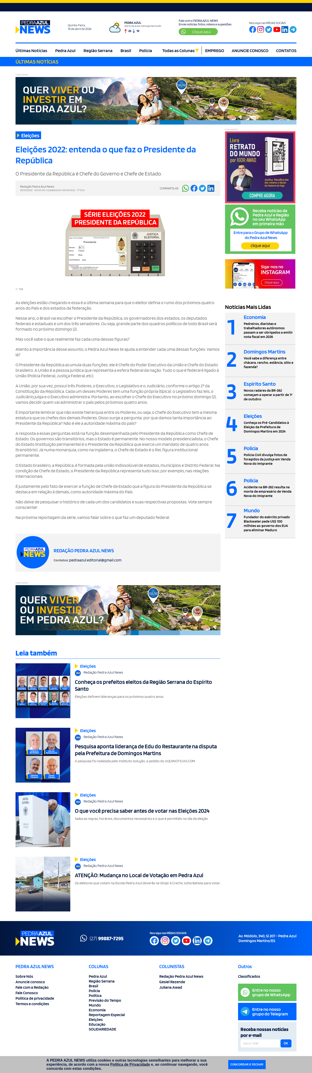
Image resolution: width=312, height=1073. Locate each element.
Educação (97, 1024)
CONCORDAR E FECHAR (247, 1064)
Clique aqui (196, 31)
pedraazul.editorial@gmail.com (95, 560)
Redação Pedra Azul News (181, 976)
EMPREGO (214, 50)
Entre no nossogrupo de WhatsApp (265, 992)
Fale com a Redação (32, 987)
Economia (97, 1009)
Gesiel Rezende (172, 981)
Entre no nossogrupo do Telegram (264, 1012)
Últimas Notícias (31, 50)
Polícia (145, 50)
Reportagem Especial (107, 1014)
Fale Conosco (27, 992)
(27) (101, 938)
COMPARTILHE (169, 188)
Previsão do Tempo (105, 1000)
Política (95, 995)
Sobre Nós (24, 976)
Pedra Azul (65, 50)
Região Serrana (98, 50)
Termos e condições (32, 1003)
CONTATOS (286, 50)
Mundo (95, 1005)
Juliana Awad (170, 987)
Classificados (249, 976)
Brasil (126, 50)
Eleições (96, 1019)
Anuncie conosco (30, 981)
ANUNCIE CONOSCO (250, 50)
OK (286, 1043)
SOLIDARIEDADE (102, 1029)
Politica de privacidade (35, 998)
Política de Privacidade (130, 1064)
